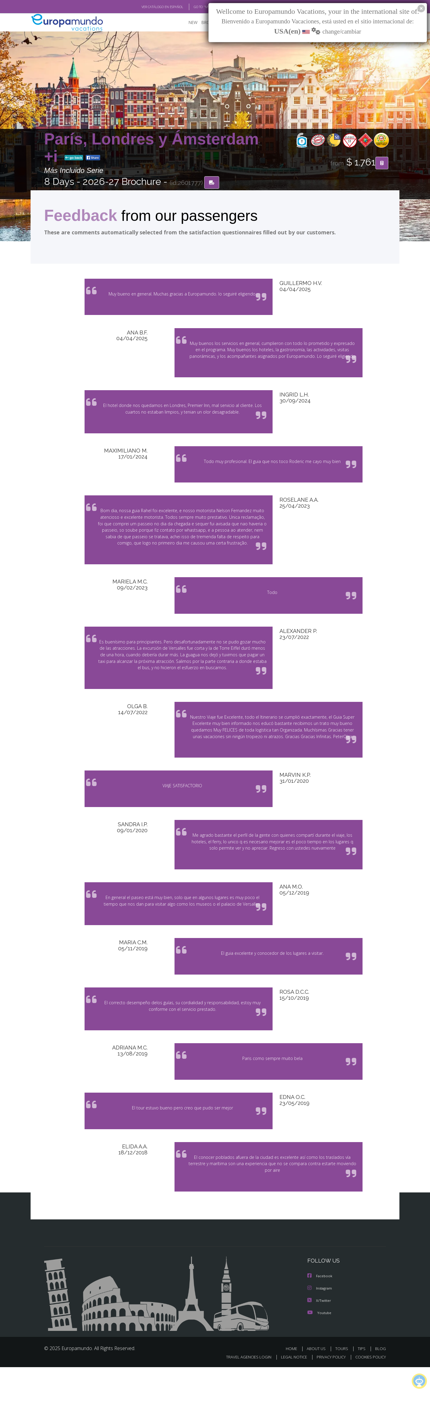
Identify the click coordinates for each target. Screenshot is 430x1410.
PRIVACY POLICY (328, 1400)
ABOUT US (318, 1391)
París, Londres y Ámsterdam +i (151, 147)
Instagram (320, 1331)
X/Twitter (319, 1343)
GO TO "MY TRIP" (196, 7)
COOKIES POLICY (369, 1400)
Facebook (320, 1319)
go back (73, 158)
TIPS (362, 1391)
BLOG (380, 1391)
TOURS (343, 1391)
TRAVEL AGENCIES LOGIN (243, 1400)
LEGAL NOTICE (290, 1400)
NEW (187, 22)
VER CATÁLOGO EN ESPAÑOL (148, 7)
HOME (294, 1391)
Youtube (319, 1355)
